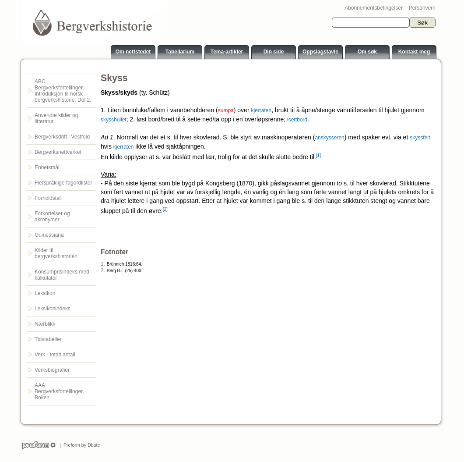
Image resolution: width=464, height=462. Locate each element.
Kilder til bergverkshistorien (56, 253)
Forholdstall (48, 198)
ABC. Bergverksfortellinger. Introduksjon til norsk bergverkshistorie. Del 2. (63, 90)
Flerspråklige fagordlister (63, 183)
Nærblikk (45, 324)
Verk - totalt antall (55, 355)
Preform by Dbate (80, 445)
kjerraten (261, 110)
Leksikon (45, 293)
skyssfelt (420, 138)
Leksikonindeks (52, 309)
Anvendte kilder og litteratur (56, 118)
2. (103, 270)
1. (103, 264)
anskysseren (329, 138)
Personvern (422, 8)
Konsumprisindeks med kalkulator (62, 275)
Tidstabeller (48, 339)
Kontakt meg (414, 52)
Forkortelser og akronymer (52, 216)
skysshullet (114, 120)
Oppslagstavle (320, 52)
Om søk (367, 52)
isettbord (297, 120)
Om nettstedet (133, 52)
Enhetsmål (47, 167)
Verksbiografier (52, 370)
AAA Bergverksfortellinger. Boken (59, 391)
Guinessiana (49, 235)
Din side (274, 52)
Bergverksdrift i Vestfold (62, 137)
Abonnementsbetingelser (373, 8)
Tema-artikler (227, 52)
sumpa (226, 110)
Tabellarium (179, 52)
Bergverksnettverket (58, 152)
